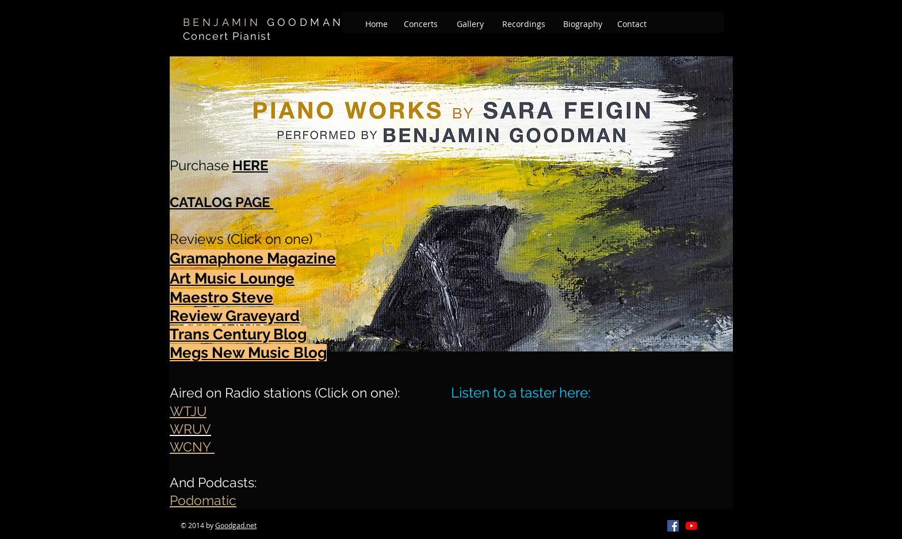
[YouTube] (691, 526)
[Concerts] (421, 24)
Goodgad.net (236, 525)
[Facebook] (673, 526)
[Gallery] (470, 24)
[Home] (376, 24)
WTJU (188, 411)
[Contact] (632, 24)
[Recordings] (524, 24)
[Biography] (582, 24)
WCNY (192, 446)
